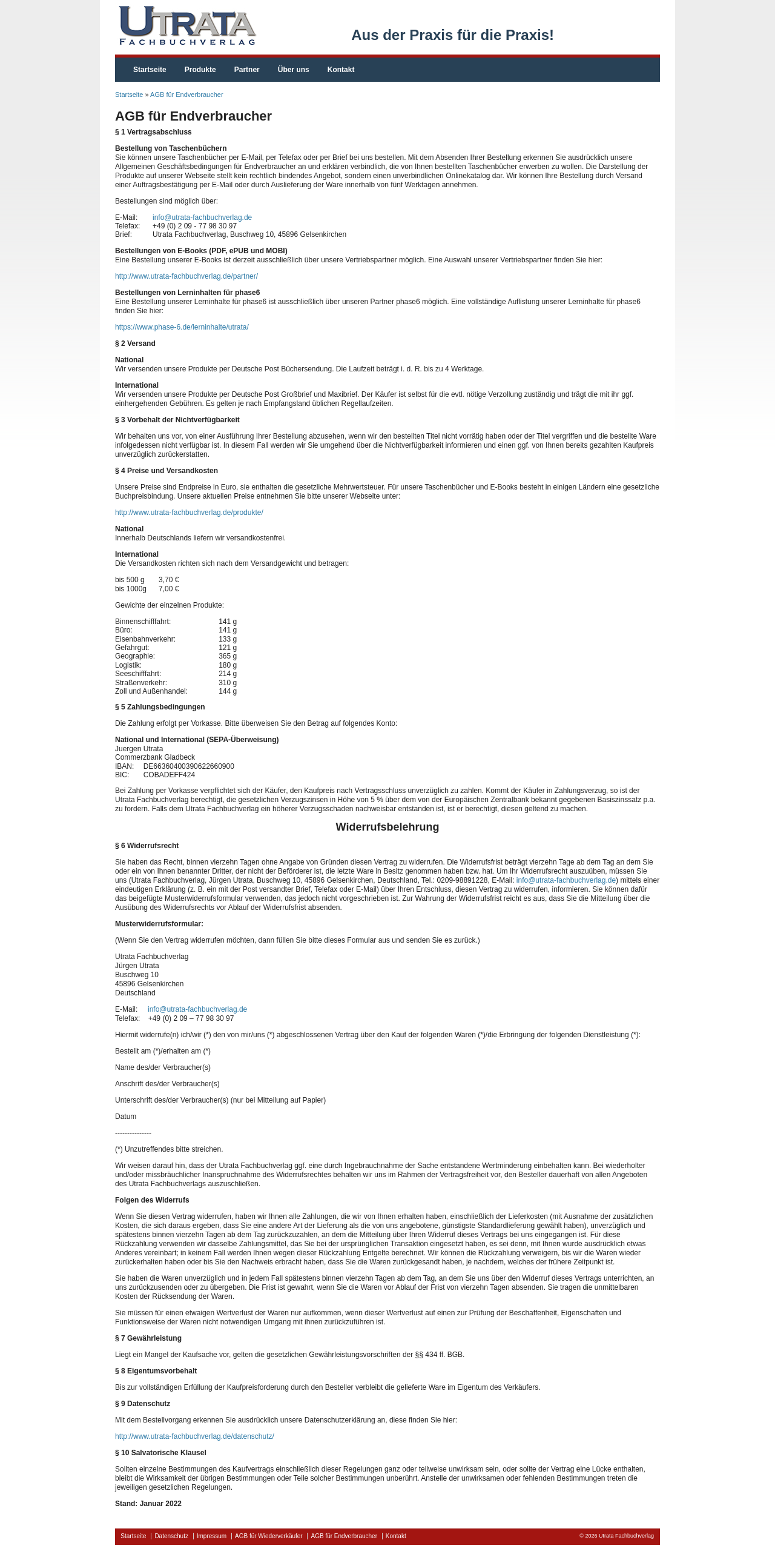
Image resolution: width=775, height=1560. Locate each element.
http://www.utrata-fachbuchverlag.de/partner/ (186, 276)
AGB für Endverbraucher (186, 94)
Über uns (293, 69)
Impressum (211, 1536)
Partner (247, 69)
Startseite (150, 69)
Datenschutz (171, 1536)
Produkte (200, 69)
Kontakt (341, 69)
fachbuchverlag (186, 25)
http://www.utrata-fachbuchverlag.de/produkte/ (189, 512)
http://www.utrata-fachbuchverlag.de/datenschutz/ (194, 1436)
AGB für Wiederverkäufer (269, 1536)
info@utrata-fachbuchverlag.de (202, 217)
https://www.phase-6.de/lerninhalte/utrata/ (182, 327)
